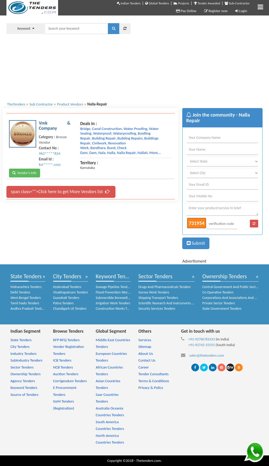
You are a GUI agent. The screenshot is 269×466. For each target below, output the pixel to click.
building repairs (130, 138)
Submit (196, 243)
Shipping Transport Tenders (158, 298)
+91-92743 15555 (201, 344)
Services (144, 340)
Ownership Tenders (224, 276)
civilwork (99, 143)
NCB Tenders (63, 367)
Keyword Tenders (115, 276)
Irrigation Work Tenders (113, 303)
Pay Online (186, 11)
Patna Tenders (63, 303)
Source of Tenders (24, 394)
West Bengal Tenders (25, 298)
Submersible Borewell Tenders (118, 298)
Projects (181, 3)
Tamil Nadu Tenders (24, 303)
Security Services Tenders (156, 308)
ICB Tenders (62, 360)
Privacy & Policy (150, 387)
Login (241, 11)
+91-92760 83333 (201, 339)
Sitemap (144, 346)
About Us (145, 353)
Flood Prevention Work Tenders (119, 292)
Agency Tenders (22, 381)
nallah (143, 152)
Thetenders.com (148, 460)
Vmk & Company (54, 125)
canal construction (107, 128)
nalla (111, 152)
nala (102, 152)
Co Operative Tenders (218, 292)
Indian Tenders (129, 3)
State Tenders (26, 276)
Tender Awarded (207, 3)
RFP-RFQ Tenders (66, 340)
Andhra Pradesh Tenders (28, 308)
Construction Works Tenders (116, 308)
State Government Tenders (221, 308)
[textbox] (76, 28)
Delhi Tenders (20, 292)
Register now (216, 11)
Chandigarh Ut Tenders (69, 308)
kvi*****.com (49, 164)
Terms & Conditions (153, 381)
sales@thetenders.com (206, 355)
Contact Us (146, 360)
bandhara (97, 147)
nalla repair (126, 152)
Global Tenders (157, 3)
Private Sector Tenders (218, 303)
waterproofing (124, 133)
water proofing (135, 128)
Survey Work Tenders (153, 292)
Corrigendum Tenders (70, 381)
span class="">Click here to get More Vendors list (60, 191)
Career (143, 367)
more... (155, 152)
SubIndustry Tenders (26, 360)
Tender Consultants (153, 374)
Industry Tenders (23, 353)
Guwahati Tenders (66, 298)
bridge (85, 128)
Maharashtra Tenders (25, 287)
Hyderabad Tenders (67, 287)
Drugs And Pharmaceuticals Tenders (164, 287)
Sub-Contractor (237, 3)
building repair (104, 138)
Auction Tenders (65, 374)
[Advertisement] (200, 58)
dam (93, 152)
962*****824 (49, 153)
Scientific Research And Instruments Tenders (170, 303)
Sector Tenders (155, 276)
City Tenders (67, 276)
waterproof (102, 133)
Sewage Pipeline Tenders (114, 287)
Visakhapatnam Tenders (70, 292)
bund (111, 147)
